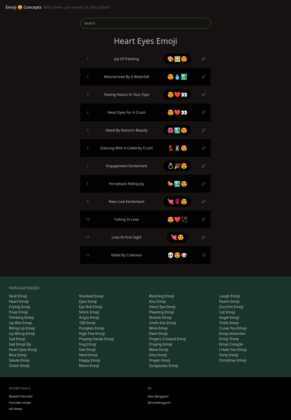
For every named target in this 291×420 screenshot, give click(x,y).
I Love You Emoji (232, 328)
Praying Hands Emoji (96, 338)
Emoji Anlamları (232, 333)
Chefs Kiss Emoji (162, 322)
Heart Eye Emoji (162, 306)
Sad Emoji (17, 338)
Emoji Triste (229, 338)
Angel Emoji (229, 317)
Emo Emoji (158, 354)
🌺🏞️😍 (177, 130)
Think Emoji (229, 322)
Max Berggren (158, 396)
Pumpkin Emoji (91, 328)
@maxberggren (159, 402)
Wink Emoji (158, 328)
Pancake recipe (20, 402)
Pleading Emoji (161, 312)
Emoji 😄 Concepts (58, 7)
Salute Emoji (19, 360)
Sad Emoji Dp (20, 344)
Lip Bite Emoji (20, 322)
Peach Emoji (229, 301)
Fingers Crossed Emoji (167, 338)
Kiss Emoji (157, 301)
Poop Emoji (18, 312)
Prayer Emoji (159, 360)
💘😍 (177, 237)
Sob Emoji (87, 349)
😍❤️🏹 (177, 219)
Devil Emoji (158, 333)
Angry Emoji (89, 317)
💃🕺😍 (177, 148)
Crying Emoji (19, 306)
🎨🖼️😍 (177, 58)
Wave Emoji (159, 349)
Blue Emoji (18, 354)
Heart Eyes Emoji (23, 349)
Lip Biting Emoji (22, 333)
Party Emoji (228, 354)
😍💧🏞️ (177, 76)
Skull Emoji (18, 296)
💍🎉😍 (177, 165)
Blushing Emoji (161, 296)
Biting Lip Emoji (22, 328)
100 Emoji (87, 322)
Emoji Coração (231, 344)
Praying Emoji (160, 344)
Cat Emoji (227, 312)
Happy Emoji (89, 360)
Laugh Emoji (229, 296)
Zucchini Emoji (231, 306)
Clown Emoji (19, 365)
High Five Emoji (92, 333)
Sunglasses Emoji (163, 365)
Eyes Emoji (88, 301)
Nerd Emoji (88, 354)
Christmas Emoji (232, 360)
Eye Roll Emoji (90, 306)
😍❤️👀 (177, 94)
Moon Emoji (89, 365)
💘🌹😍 (177, 201)
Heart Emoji (19, 301)
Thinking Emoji (21, 317)
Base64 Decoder (21, 396)
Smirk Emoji (89, 312)
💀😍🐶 (177, 255)
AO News (15, 409)
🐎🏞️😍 (177, 183)
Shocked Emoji (91, 296)
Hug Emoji (87, 344)
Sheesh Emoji (160, 317)
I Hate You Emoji (233, 349)
